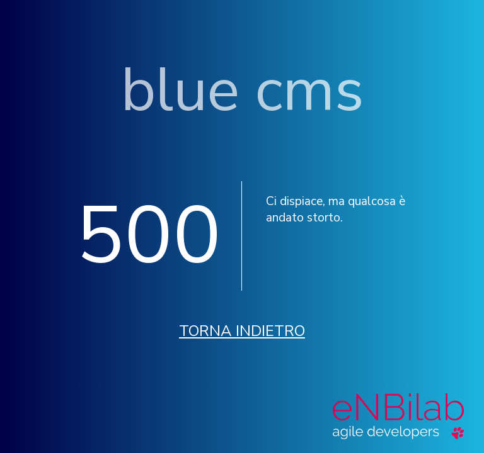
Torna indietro (242, 331)
